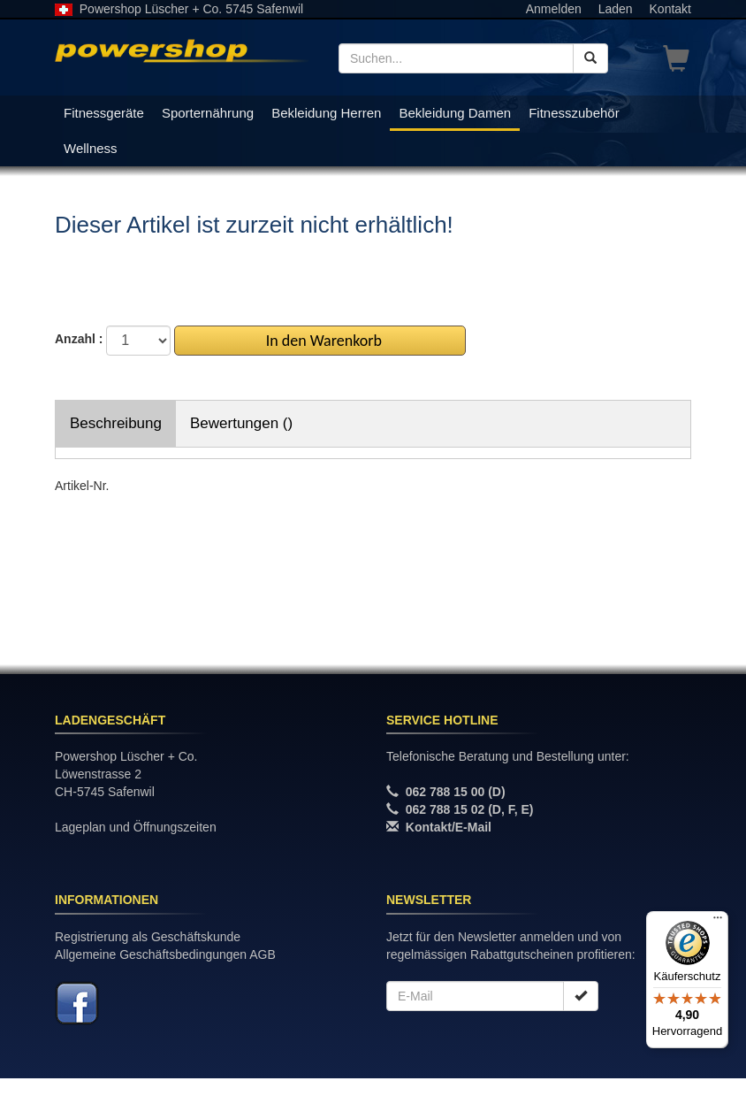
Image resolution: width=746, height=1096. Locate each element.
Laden (615, 9)
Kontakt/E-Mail (448, 827)
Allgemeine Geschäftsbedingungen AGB (165, 954)
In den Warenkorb (320, 340)
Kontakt (670, 9)
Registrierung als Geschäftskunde (147, 937)
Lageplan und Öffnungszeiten (136, 827)
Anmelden (554, 9)
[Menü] (717, 921)
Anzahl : (79, 339)
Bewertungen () (241, 423)
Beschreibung (116, 423)
